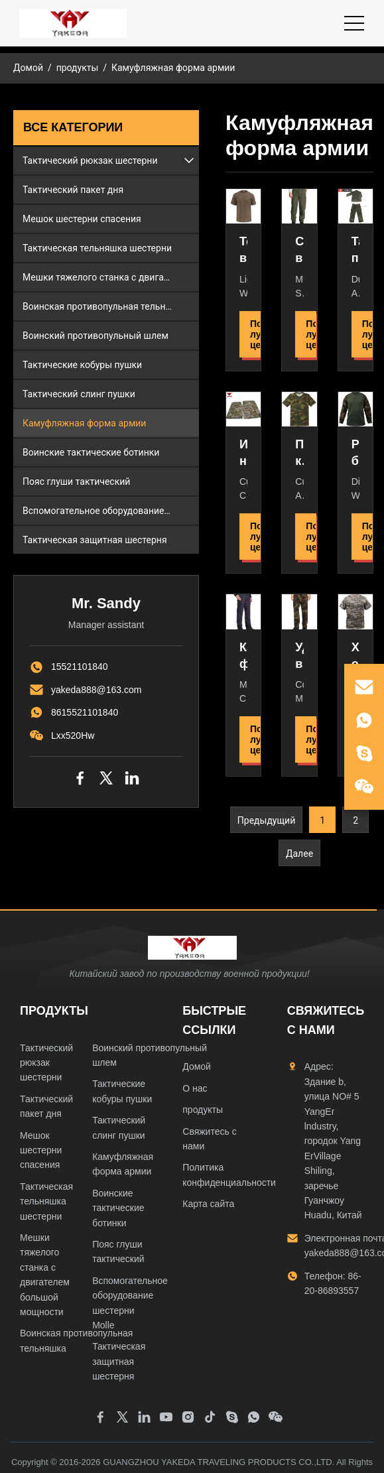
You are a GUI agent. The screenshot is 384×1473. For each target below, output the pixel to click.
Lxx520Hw (72, 735)
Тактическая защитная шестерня (95, 540)
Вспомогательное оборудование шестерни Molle (111, 510)
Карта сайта (208, 1203)
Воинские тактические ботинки (91, 452)
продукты (77, 67)
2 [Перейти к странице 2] (355, 820)
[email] (364, 687)
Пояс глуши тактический (76, 481)
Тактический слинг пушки (79, 394)
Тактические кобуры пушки (82, 364)
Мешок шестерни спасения (82, 219)
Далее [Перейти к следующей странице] (299, 853)
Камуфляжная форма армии (84, 423)
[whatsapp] (364, 720)
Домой (28, 67)
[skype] (364, 753)
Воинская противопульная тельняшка (105, 306)
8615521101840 (84, 712)
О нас (194, 1088)
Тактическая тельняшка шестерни (97, 248)
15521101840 (79, 666)
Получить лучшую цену (255, 334)
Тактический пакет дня (73, 189)
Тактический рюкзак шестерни (90, 160)
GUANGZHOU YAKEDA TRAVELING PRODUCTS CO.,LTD (217, 1462)
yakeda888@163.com (96, 689)
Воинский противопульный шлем (95, 335)
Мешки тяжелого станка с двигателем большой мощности (111, 277)
